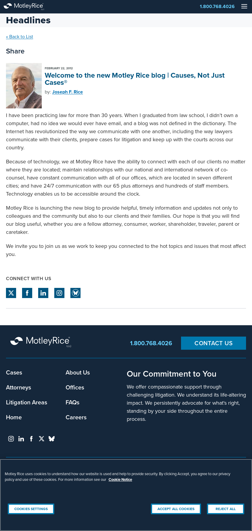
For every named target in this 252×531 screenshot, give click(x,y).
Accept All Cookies (175, 509)
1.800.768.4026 (217, 6)
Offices (75, 387)
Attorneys (18, 387)
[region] (126, 495)
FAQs (72, 402)
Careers (76, 417)
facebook (27, 293)
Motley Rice (42, 342)
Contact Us (213, 343)
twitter (11, 293)
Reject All (226, 509)
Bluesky (75, 293)
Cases (14, 372)
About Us (78, 372)
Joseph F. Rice (67, 91)
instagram (59, 293)
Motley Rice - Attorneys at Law (30, 6)
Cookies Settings (31, 509)
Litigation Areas (26, 402)
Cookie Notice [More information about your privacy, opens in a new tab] (120, 479)
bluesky (52, 439)
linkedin (43, 293)
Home (14, 417)
